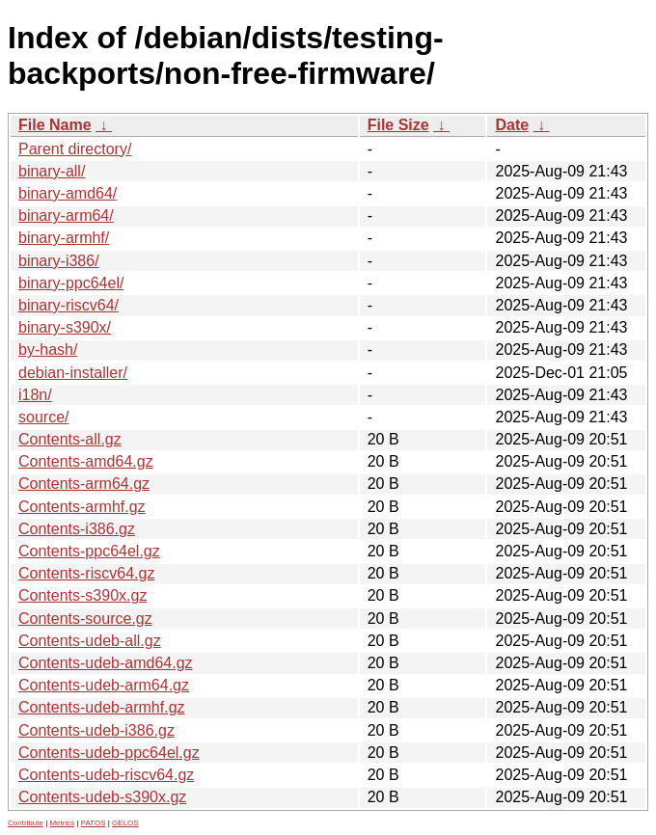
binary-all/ (51, 171)
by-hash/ (47, 349)
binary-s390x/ (64, 327)
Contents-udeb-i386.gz (96, 730)
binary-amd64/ (67, 193)
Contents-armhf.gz (82, 506)
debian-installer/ (72, 372)
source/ (43, 417)
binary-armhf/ (63, 237)
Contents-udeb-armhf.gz (101, 707)
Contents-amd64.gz (85, 461)
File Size (398, 125)
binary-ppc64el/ (70, 283)
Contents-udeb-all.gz (89, 641)
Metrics (61, 823)
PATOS (93, 823)
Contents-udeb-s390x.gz (102, 797)
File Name (55, 125)
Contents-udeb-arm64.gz (103, 685)
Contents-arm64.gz (84, 483)
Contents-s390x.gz (82, 595)
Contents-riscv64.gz (86, 573)
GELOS (125, 823)
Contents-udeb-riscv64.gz (106, 775)
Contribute (25, 823)
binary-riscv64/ (68, 305)
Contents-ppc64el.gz (89, 551)
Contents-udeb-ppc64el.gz (109, 752)
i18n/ (35, 395)
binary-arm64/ (66, 215)
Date (512, 125)
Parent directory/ (74, 149)
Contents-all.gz (70, 439)
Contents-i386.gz (76, 529)
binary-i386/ (58, 261)
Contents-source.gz (85, 618)
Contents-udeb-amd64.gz (105, 663)
